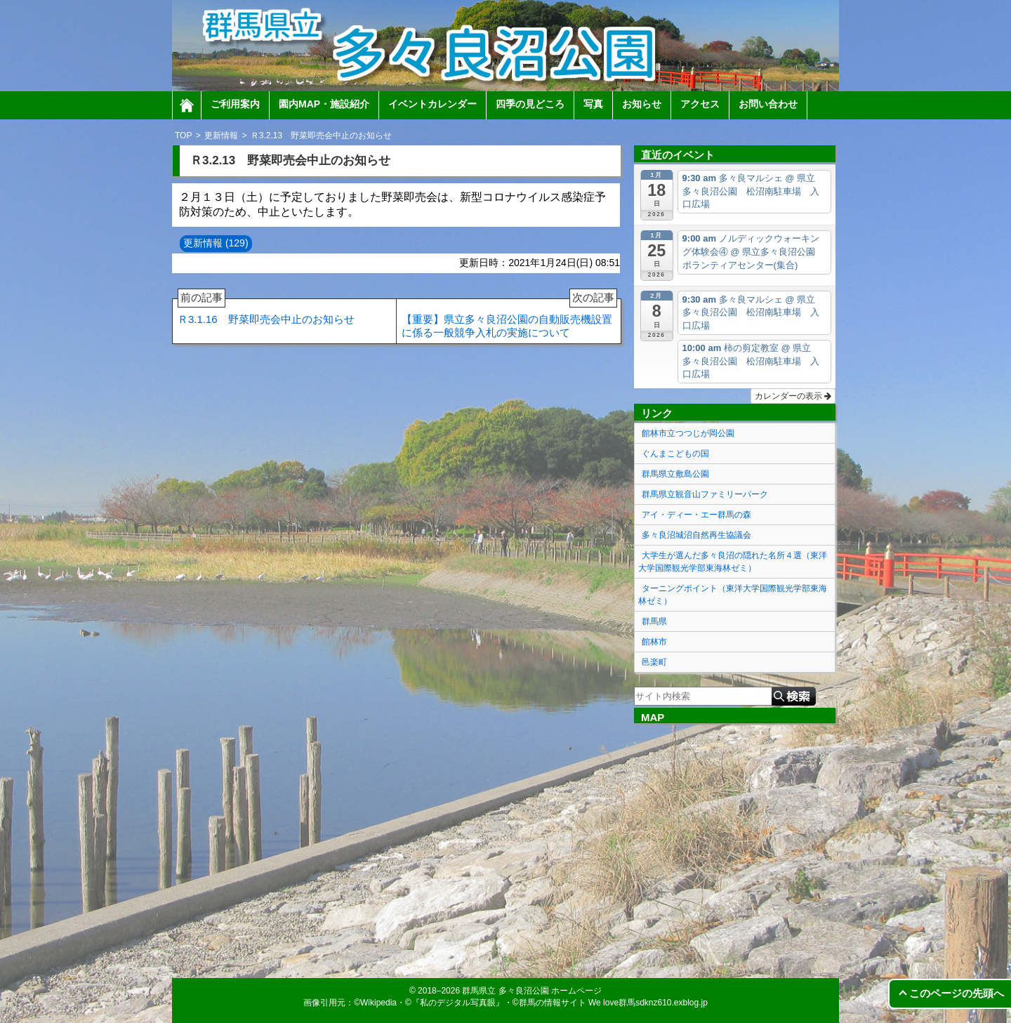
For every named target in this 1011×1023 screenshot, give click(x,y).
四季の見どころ (530, 104)
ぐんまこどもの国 (675, 453)
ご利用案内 (235, 104)
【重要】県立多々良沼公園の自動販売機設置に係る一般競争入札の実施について (509, 318)
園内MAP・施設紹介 (324, 104)
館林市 (654, 642)
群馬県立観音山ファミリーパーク (705, 494)
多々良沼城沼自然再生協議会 (696, 535)
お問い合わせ (768, 104)
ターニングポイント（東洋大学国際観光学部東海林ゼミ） (732, 594)
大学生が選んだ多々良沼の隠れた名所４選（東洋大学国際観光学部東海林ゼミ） (732, 561)
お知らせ (641, 104)
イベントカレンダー (432, 104)
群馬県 (654, 621)
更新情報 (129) (216, 243)
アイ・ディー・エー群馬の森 (696, 515)
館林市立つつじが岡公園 (688, 433)
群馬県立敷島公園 (675, 474)
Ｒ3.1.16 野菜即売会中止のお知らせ (266, 312)
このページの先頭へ (956, 993)
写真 (593, 104)
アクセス (700, 104)
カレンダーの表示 (793, 396)
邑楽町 (654, 662)
